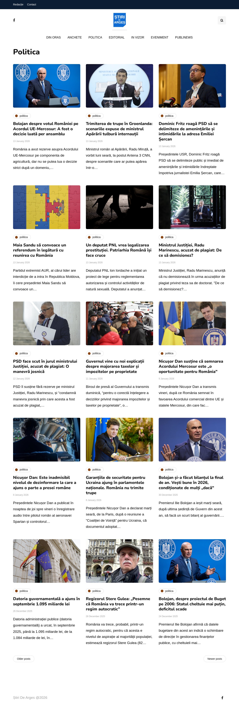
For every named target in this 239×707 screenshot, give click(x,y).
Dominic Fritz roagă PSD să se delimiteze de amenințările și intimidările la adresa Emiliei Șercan (188, 131)
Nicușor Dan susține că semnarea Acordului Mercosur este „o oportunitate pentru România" (191, 366)
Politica (95, 37)
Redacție (18, 4)
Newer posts (214, 658)
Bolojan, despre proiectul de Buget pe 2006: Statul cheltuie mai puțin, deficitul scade (192, 604)
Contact (31, 4)
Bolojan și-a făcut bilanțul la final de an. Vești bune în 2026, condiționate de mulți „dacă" (191, 483)
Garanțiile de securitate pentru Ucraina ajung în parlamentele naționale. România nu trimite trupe (115, 485)
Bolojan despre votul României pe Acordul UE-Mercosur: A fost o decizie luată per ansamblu (45, 129)
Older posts (23, 658)
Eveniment (159, 37)
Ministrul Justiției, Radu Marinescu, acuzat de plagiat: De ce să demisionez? (190, 250)
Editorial (117, 37)
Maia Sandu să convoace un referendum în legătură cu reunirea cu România (39, 250)
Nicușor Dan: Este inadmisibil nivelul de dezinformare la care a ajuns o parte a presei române (44, 483)
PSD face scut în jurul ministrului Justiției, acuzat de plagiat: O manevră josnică (45, 366)
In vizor (137, 37)
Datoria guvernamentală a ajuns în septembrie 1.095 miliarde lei (46, 601)
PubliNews (184, 37)
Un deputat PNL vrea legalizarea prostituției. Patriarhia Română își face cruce (118, 250)
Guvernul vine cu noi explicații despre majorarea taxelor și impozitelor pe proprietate (115, 366)
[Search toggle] (222, 20)
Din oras (53, 37)
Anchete (74, 37)
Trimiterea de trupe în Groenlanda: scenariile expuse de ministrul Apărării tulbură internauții (119, 129)
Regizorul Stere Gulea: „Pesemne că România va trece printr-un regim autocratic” (118, 604)
